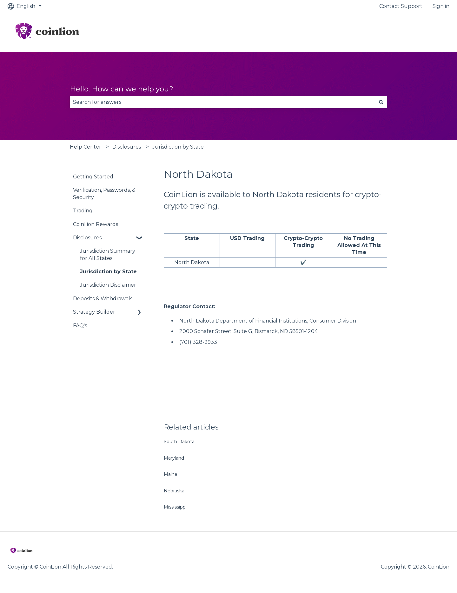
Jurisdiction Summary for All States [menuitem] (107, 254)
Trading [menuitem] (83, 211)
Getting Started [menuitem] (93, 177)
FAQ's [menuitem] (80, 326)
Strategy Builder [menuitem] (94, 312)
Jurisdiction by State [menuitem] (108, 272)
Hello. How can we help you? (121, 88)
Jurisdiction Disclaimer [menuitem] (108, 285)
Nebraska (174, 491)
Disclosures (126, 147)
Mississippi (175, 507)
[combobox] (222, 102)
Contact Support (400, 6)
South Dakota (179, 441)
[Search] (381, 102)
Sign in (441, 6)
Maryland (174, 458)
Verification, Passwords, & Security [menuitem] (104, 193)
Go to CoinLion (424, 32)
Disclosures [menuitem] (87, 238)
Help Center (85, 147)
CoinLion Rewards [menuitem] (95, 224)
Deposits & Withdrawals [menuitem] (102, 299)
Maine (170, 474)
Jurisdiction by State (178, 147)
